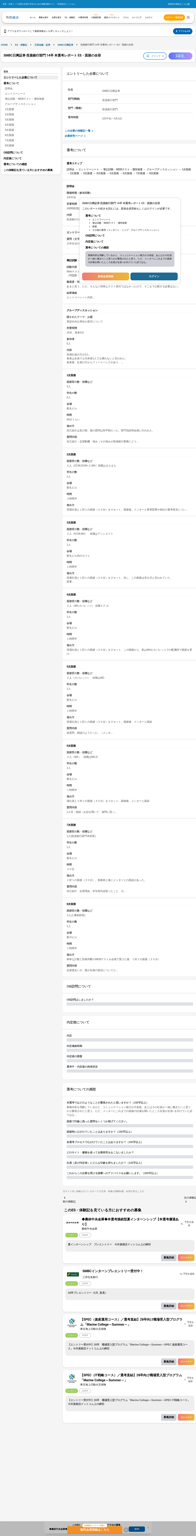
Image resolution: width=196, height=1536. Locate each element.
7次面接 (9, 140)
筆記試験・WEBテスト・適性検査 (24, 98)
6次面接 (9, 135)
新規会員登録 (105, 276)
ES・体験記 (21, 45)
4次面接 (9, 124)
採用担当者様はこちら (177, 4)
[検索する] (188, 17)
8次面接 (9, 145)
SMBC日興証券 (65, 45)
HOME (4, 45)
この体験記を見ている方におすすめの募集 (28, 170)
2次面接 (9, 114)
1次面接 (9, 109)
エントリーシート (15, 93)
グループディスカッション (20, 104)
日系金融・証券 (42, 45)
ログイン (154, 276)
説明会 (9, 88)
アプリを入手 (182, 31)
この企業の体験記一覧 (79, 131)
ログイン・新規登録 (174, 17)
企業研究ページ (76, 136)
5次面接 (9, 130)
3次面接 (9, 119)
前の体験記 (69, 1199)
